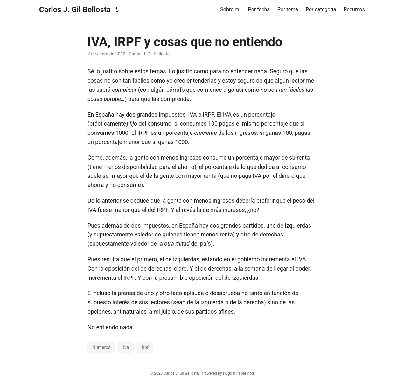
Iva (126, 347)
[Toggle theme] (117, 9)
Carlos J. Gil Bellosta (75, 9)
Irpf (145, 347)
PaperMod (245, 373)
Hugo (227, 373)
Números (101, 347)
